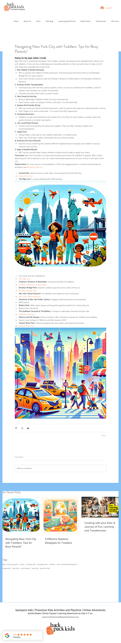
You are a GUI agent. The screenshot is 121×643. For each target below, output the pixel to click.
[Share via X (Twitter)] (22, 428)
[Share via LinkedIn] (28, 428)
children (52, 564)
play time (15, 568)
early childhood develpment (67, 564)
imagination (6, 568)
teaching (35, 568)
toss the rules (45, 568)
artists (22, 564)
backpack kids (42, 564)
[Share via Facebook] (16, 428)
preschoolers (25, 568)
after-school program (10, 564)
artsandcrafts (31, 564)
